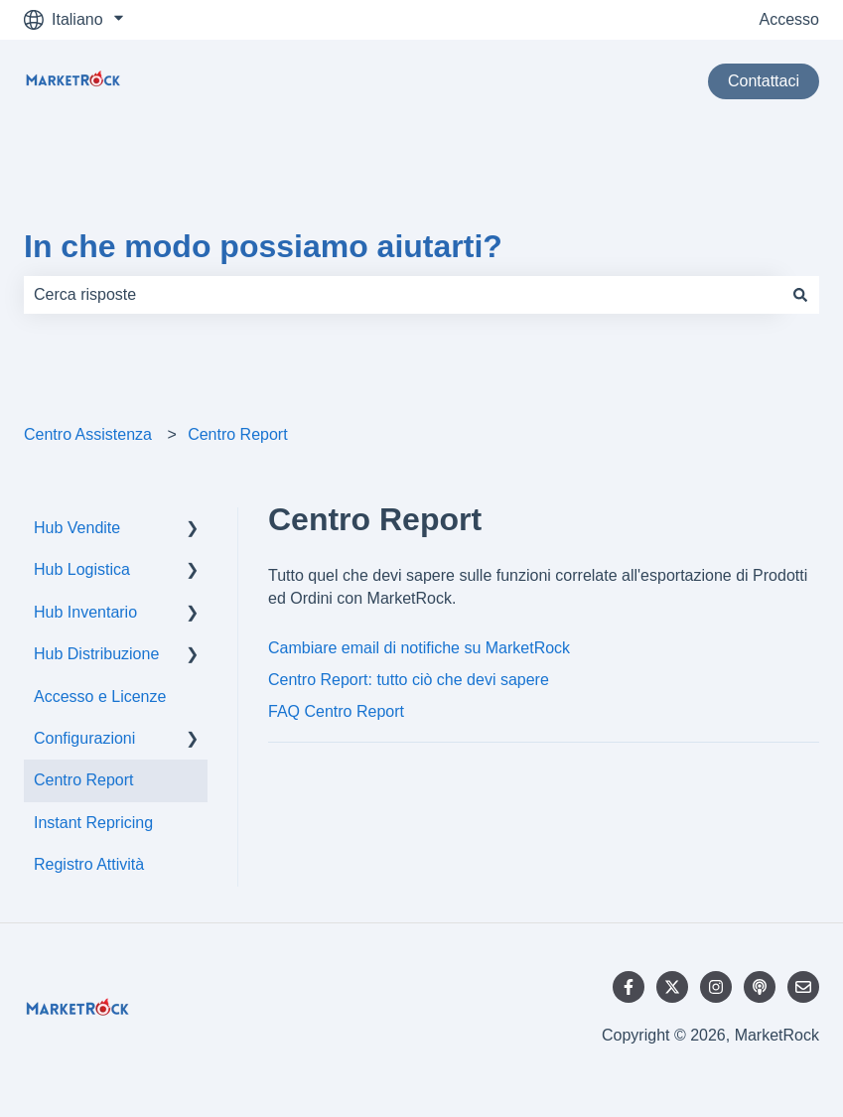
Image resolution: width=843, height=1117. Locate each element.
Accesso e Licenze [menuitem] (100, 696)
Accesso (789, 19)
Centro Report (238, 434)
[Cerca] (800, 295)
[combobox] (402, 295)
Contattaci (763, 80)
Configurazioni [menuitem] (84, 738)
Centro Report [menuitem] (84, 779)
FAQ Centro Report (336, 711)
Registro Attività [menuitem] (89, 864)
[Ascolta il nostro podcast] (759, 987)
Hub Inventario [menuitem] (85, 612)
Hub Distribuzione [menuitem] (96, 653)
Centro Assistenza (88, 434)
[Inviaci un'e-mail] (803, 987)
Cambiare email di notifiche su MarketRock (419, 647)
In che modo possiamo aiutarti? (263, 246)
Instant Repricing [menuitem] (93, 822)
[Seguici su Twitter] (672, 987)
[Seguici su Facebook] (628, 987)
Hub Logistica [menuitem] (82, 569)
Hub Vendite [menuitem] (77, 527)
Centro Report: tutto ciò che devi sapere (408, 679)
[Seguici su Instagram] (716, 987)
